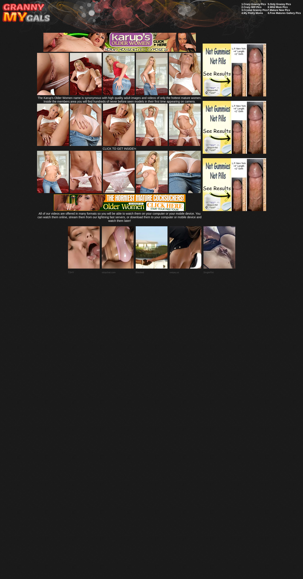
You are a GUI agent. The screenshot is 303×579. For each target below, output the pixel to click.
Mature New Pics (280, 10)
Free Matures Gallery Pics (285, 13)
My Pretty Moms (253, 13)
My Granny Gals (26, 13)
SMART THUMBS (158, 479)
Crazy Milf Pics (252, 7)
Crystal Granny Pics (256, 10)
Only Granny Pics (280, 4)
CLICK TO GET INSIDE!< (119, 148)
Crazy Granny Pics (255, 4)
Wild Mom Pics (279, 7)
